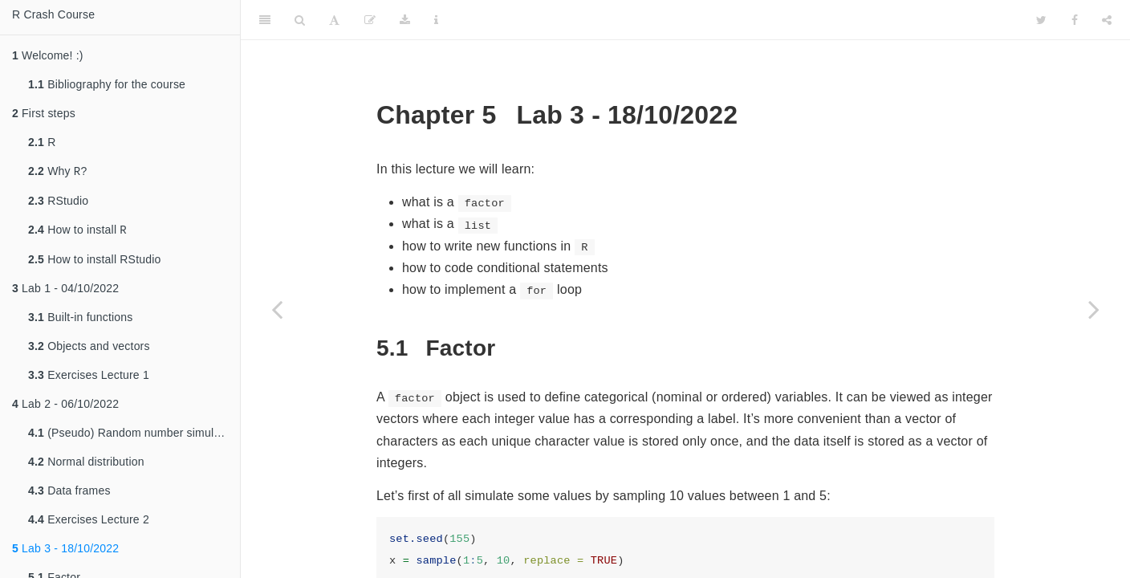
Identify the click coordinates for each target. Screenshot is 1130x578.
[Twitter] (1041, 20)
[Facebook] (1074, 20)
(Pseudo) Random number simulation (133, 435)
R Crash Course (53, 14)
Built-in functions (80, 320)
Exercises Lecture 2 (88, 522)
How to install (77, 232)
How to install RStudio (94, 262)
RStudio (58, 202)
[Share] (1107, 20)
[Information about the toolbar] (436, 20)
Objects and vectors (89, 349)
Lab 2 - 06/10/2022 (65, 407)
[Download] (405, 20)
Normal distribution (86, 464)
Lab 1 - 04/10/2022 (65, 291)
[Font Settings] (334, 20)
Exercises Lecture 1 (88, 378)
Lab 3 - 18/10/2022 (65, 551)
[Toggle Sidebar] (264, 20)
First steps (43, 113)
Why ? (57, 172)
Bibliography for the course (106, 84)
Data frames (69, 493)
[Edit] (370, 20)
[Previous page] (277, 309)
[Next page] (1094, 309)
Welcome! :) (47, 55)
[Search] (299, 20)
